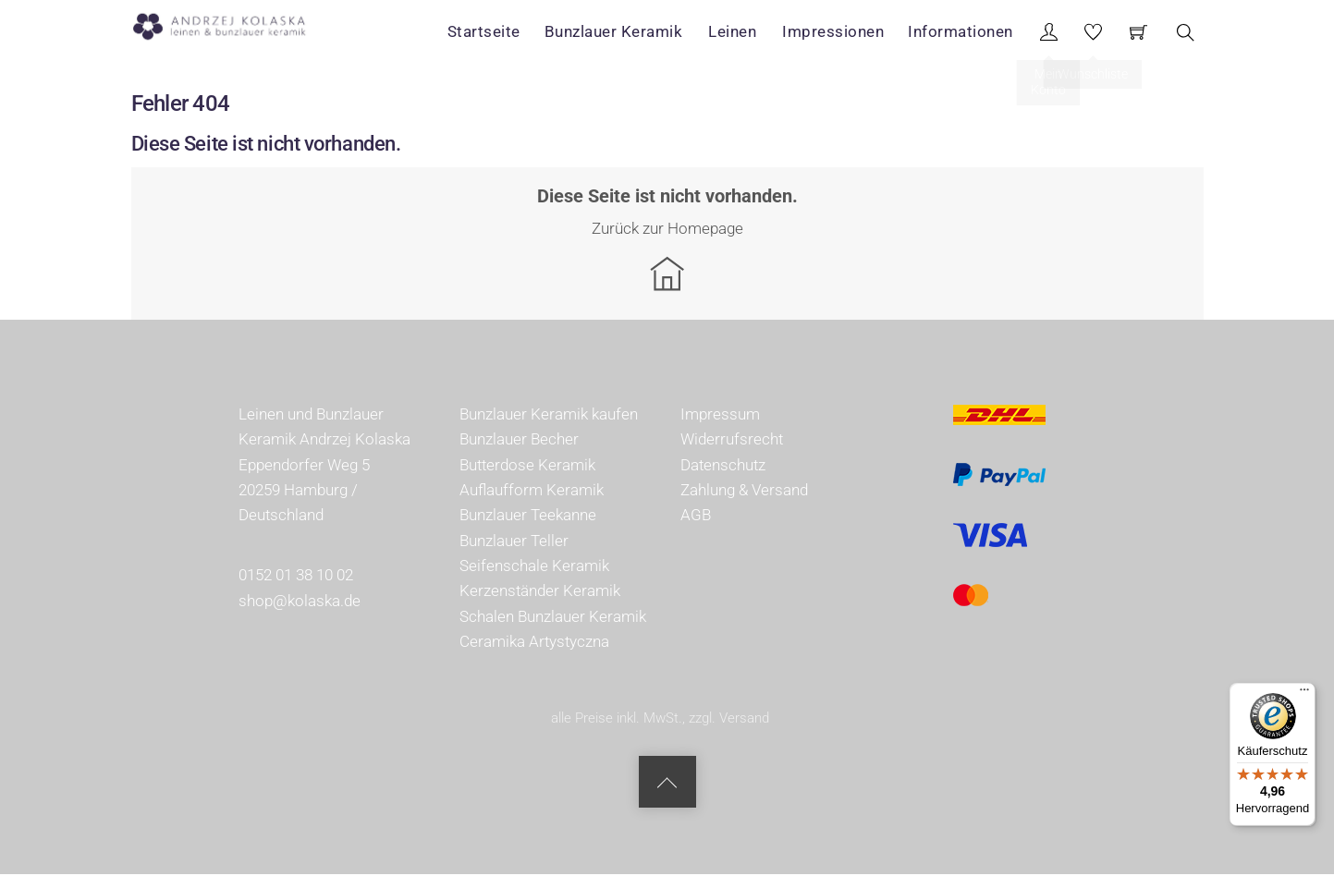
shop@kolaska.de (300, 601)
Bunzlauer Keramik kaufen (548, 416)
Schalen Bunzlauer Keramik (552, 617)
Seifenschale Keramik (534, 567)
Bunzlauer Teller (514, 541)
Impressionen (836, 31)
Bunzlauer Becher (519, 441)
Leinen (738, 31)
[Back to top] (667, 783)
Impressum (720, 416)
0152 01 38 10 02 (296, 576)
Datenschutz (722, 465)
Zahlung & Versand (744, 491)
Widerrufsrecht (731, 441)
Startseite (492, 31)
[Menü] (1304, 694)
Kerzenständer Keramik (539, 592)
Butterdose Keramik (527, 465)
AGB (695, 516)
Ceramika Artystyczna (534, 643)
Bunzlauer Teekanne (527, 516)
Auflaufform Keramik (531, 491)
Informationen (962, 31)
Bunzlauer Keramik (621, 31)
